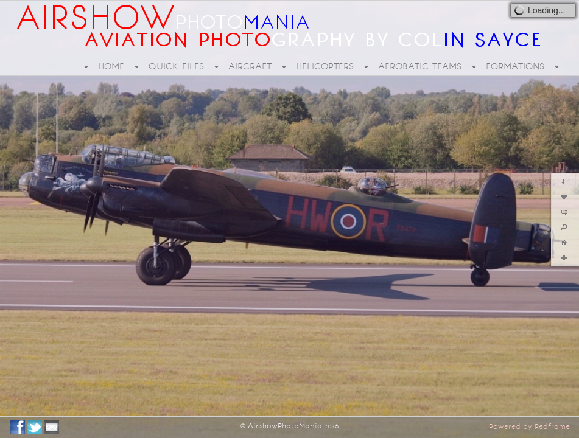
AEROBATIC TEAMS (419, 66)
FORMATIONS (515, 66)
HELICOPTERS (325, 66)
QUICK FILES (176, 66)
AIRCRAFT (250, 66)
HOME (111, 66)
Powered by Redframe (529, 426)
